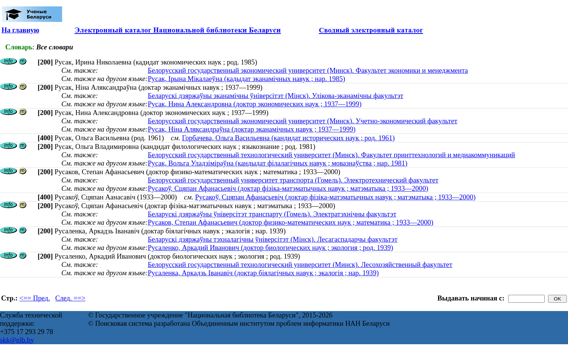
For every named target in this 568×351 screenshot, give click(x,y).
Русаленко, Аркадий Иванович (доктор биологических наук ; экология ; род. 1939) (270, 247)
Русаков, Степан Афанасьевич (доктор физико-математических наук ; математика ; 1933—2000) (290, 222)
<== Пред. (35, 298)
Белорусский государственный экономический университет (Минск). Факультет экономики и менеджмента (308, 70)
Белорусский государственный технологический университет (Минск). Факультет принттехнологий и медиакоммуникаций (331, 155)
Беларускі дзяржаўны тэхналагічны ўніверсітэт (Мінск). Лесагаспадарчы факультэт (272, 239)
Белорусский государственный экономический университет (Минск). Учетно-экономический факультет (302, 121)
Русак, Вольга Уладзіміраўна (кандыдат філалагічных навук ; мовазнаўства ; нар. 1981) (277, 163)
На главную (20, 30)
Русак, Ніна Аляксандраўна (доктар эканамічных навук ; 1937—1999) (251, 129)
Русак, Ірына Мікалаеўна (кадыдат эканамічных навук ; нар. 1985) (246, 79)
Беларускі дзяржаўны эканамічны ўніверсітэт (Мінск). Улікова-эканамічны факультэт (275, 96)
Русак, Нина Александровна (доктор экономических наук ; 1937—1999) (254, 104)
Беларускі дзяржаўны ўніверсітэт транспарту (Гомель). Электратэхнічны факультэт (272, 214)
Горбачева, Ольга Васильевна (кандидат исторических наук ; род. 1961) (288, 138)
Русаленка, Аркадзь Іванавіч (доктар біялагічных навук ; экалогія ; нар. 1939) (263, 273)
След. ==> (70, 298)
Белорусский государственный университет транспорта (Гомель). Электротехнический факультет (293, 180)
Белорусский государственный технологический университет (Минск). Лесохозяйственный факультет (300, 264)
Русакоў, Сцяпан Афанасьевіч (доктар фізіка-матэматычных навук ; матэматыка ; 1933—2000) (288, 188)
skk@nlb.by (17, 340)
